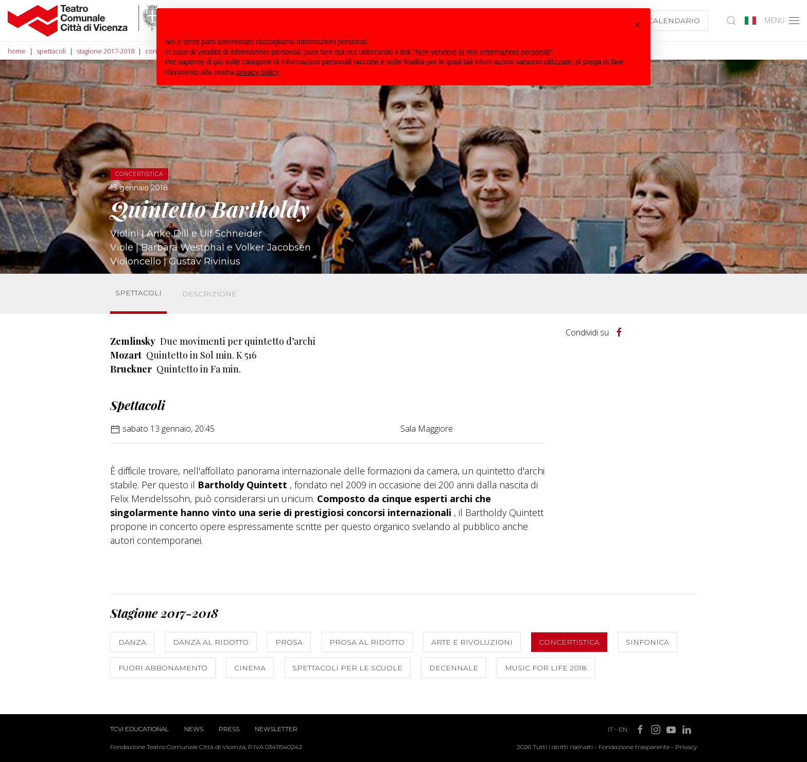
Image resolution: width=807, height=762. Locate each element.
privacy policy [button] (257, 72)
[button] (637, 24)
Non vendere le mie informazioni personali (482, 52)
